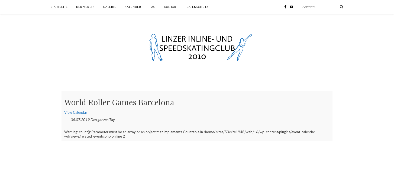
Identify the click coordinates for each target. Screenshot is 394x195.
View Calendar (75, 112)
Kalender (133, 6)
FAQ (153, 6)
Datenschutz (197, 6)
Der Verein (85, 6)
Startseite (59, 6)
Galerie (109, 6)
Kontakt (171, 6)
